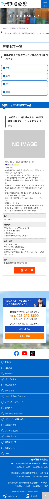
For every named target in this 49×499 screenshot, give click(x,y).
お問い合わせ (24, 329)
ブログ (8, 453)
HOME (5, 28)
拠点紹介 (9, 374)
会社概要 (9, 368)
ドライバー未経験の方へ (15, 419)
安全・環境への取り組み (15, 396)
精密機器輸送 (10, 385)
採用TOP (8, 408)
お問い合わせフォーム (14, 402)
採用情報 (13, 28)
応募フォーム (10, 448)
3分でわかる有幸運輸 (14, 414)
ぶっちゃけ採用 (11, 431)
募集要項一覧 (23, 28)
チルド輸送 (9, 391)
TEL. (24, 315)
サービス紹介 (10, 379)
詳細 (24, 270)
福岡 (8, 76)
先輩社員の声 (10, 436)
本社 (8, 68)
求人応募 (31, 496)
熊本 (8, 84)
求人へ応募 (24, 336)
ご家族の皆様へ (11, 425)
